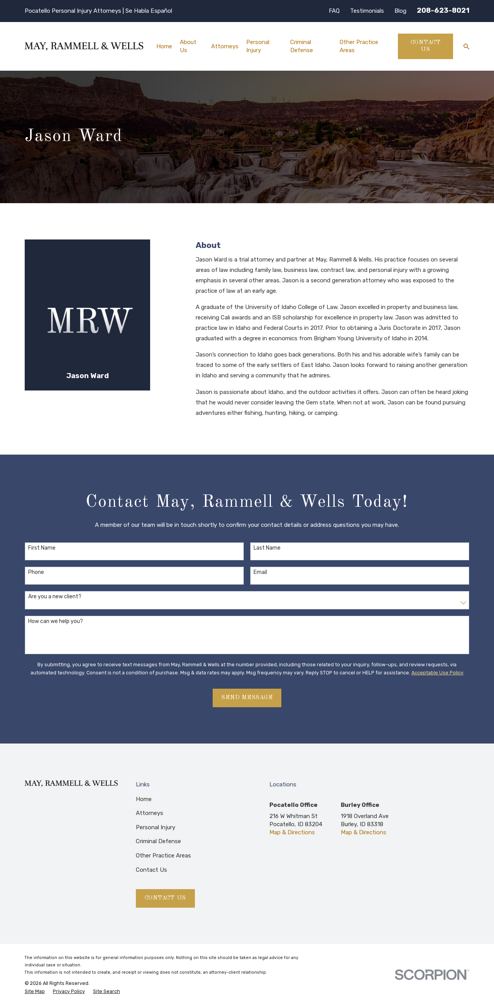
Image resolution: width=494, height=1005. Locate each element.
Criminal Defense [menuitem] (301, 46)
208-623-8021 (443, 10)
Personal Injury (155, 827)
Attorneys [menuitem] (225, 46)
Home (144, 799)
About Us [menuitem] (188, 46)
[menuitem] (35, 991)
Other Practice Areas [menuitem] (359, 46)
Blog (400, 10)
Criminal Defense (158, 841)
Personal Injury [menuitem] (257, 46)
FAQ (334, 10)
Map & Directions (292, 832)
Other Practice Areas (163, 855)
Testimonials (367, 10)
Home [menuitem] (164, 46)
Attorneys (149, 813)
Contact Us (426, 46)
